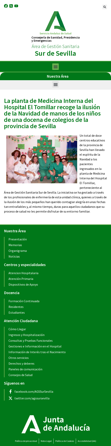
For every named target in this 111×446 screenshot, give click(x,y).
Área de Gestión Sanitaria (55, 46)
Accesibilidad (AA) (87, 440)
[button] (104, 7)
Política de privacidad (26, 440)
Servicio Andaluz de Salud (55, 33)
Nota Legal (46, 440)
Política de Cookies (64, 440)
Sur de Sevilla (55, 53)
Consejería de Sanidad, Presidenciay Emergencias (55, 38)
